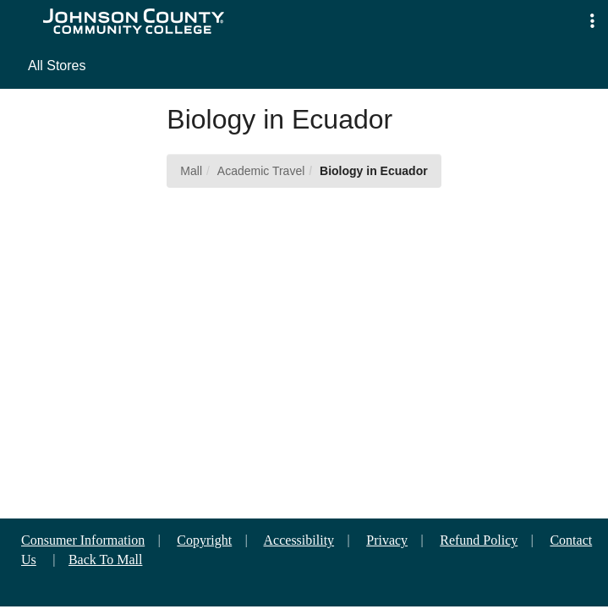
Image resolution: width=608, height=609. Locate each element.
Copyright (204, 540)
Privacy (387, 540)
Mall (191, 171)
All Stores (56, 65)
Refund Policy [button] (479, 540)
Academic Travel (260, 171)
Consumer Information (83, 540)
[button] (592, 21)
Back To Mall (105, 559)
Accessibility (299, 540)
